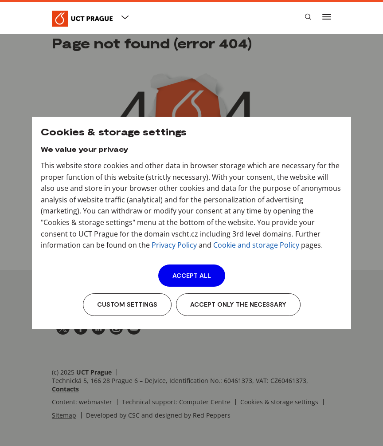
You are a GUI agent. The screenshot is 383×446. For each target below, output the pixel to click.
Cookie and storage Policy (256, 245)
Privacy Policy (174, 245)
